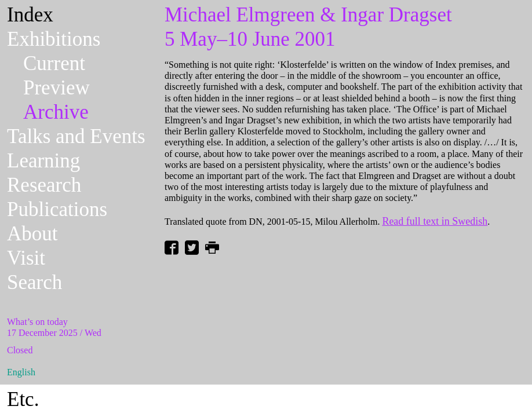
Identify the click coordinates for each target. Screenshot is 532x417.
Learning (43, 160)
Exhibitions (53, 39)
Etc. (23, 399)
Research (44, 185)
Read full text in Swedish (434, 221)
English (21, 372)
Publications (57, 209)
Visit (26, 258)
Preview (56, 87)
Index (30, 14)
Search (34, 282)
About (32, 233)
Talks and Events (76, 136)
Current (54, 63)
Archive (56, 112)
